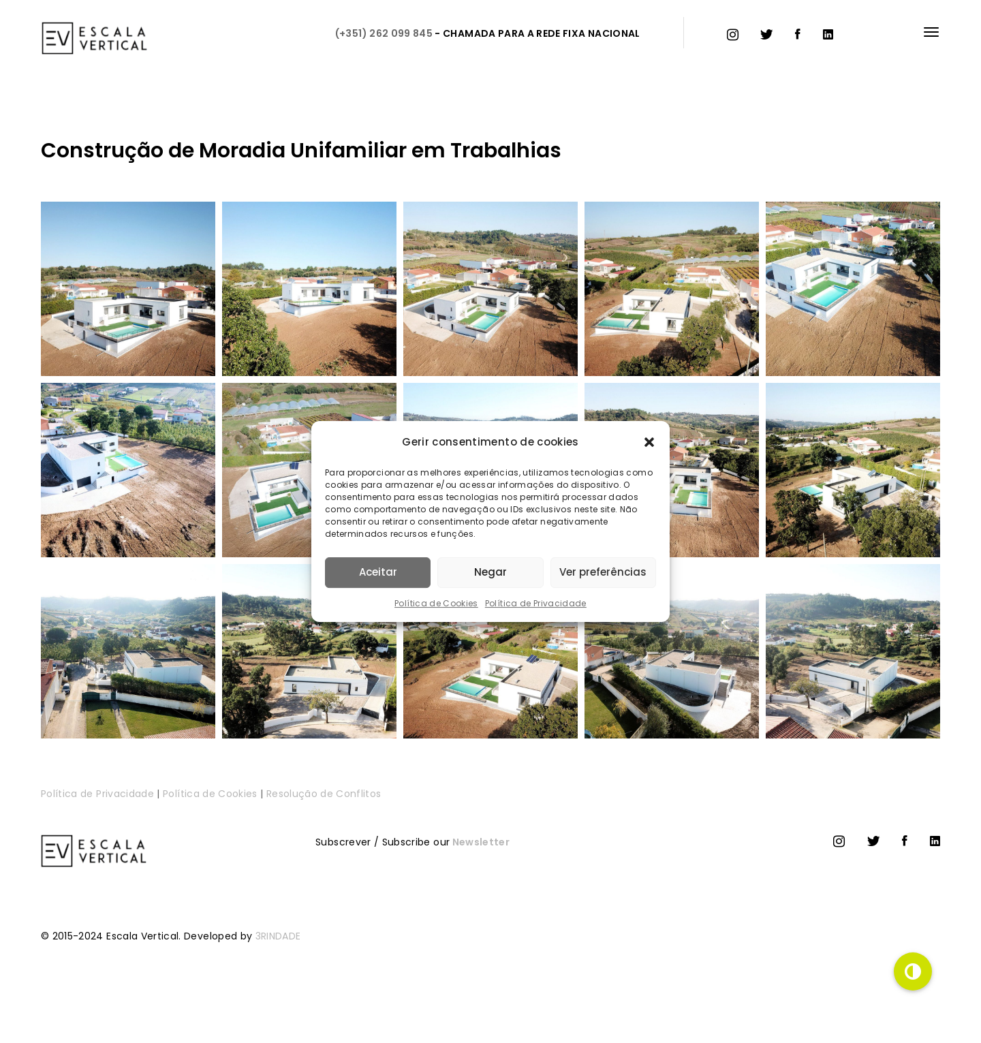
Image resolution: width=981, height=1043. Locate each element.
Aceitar (378, 572)
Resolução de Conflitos (324, 793)
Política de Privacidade (536, 603)
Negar (490, 572)
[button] (649, 442)
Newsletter (480, 842)
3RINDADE (278, 936)
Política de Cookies (436, 603)
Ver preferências (603, 572)
